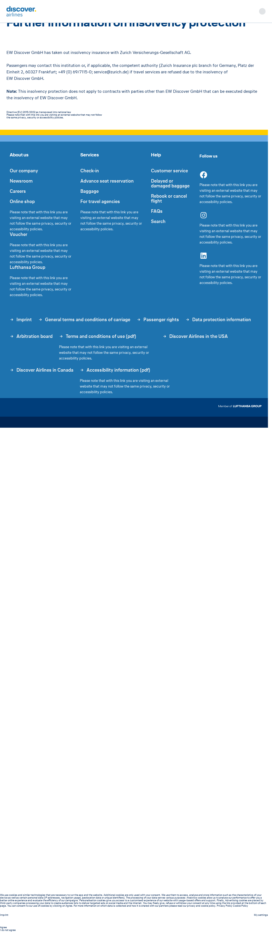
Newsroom (21, 181)
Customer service (169, 170)
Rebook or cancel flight (169, 198)
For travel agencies (100, 201)
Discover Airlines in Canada (41, 370)
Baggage (89, 191)
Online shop (22, 201)
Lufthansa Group (27, 267)
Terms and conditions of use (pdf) (97, 336)
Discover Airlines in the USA (195, 337)
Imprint (21, 319)
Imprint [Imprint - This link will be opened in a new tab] (4, 915)
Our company (24, 170)
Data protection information (218, 319)
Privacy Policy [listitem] (224, 905)
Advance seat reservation (107, 181)
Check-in (89, 170)
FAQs (157, 211)
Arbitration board (31, 337)
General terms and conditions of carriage (84, 319)
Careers (18, 191)
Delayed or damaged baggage (170, 183)
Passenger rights (158, 319)
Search (158, 221)
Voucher (18, 234)
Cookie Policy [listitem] (240, 905)
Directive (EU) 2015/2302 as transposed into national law (38, 112)
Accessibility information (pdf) (115, 370)
